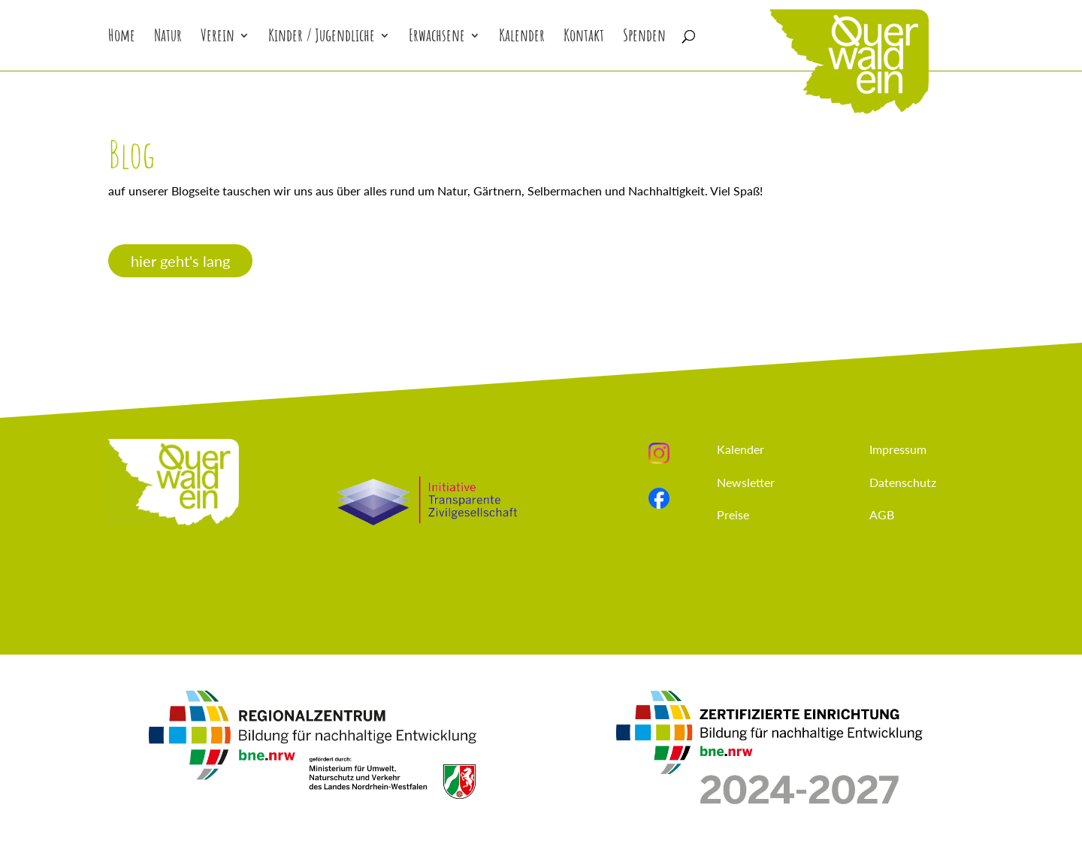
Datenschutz (902, 482)
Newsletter (746, 482)
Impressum (897, 449)
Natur (168, 38)
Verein (217, 38)
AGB (881, 514)
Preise (733, 514)
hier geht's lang (180, 261)
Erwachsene (437, 38)
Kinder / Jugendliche (321, 38)
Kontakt (584, 38)
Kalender (522, 38)
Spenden (644, 38)
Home (121, 38)
